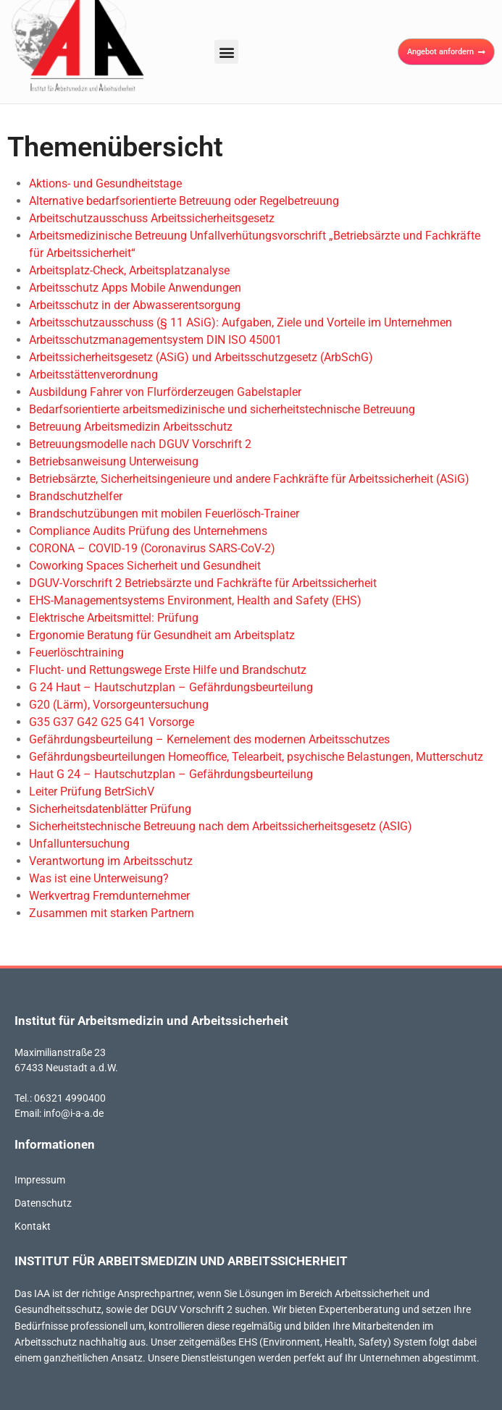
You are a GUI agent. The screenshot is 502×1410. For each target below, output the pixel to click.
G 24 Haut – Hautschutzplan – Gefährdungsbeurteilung (171, 687)
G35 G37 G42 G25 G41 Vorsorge (111, 722)
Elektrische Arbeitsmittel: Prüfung (113, 618)
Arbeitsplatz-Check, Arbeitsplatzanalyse (129, 270)
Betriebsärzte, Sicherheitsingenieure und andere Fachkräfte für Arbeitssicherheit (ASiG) (249, 479)
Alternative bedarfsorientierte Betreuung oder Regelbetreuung (184, 201)
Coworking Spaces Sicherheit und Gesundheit (145, 566)
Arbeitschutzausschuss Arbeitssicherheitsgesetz (152, 218)
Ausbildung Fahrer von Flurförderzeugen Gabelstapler (165, 392)
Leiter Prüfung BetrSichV (91, 791)
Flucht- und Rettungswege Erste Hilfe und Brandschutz (167, 670)
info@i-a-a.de (73, 1113)
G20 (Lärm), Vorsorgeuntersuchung (119, 705)
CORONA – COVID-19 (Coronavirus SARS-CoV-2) (152, 548)
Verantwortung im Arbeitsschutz (111, 861)
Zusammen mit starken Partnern (111, 913)
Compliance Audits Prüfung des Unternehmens (148, 531)
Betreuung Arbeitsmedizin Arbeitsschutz (131, 427)
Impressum (39, 1180)
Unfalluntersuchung (79, 843)
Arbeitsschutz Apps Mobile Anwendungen (135, 288)
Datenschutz (43, 1203)
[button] (226, 52)
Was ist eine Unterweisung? (99, 878)
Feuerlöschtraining (76, 652)
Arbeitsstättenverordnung (93, 374)
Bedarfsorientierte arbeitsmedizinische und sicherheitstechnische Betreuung (222, 409)
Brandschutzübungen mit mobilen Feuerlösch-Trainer (164, 513)
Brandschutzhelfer (75, 496)
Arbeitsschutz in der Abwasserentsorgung (134, 305)
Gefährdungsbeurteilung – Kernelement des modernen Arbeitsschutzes (209, 739)
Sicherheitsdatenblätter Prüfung (110, 809)
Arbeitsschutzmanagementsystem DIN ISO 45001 (155, 340)
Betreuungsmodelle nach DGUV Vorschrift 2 (140, 444)
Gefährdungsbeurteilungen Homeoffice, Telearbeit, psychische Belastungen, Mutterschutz (256, 757)
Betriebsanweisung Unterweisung (113, 461)
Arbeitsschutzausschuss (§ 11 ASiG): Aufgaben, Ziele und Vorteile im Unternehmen (240, 322)
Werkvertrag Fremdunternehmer (109, 896)
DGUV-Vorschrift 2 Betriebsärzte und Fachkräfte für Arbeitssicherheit (203, 583)
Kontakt (32, 1226)
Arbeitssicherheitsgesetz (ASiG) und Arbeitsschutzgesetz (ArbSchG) (201, 357)
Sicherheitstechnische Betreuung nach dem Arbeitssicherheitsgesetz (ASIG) (220, 826)
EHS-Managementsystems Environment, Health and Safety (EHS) (195, 600)
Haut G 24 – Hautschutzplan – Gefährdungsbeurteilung (171, 774)
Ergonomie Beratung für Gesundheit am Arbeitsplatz (162, 635)
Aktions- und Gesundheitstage (105, 183)
